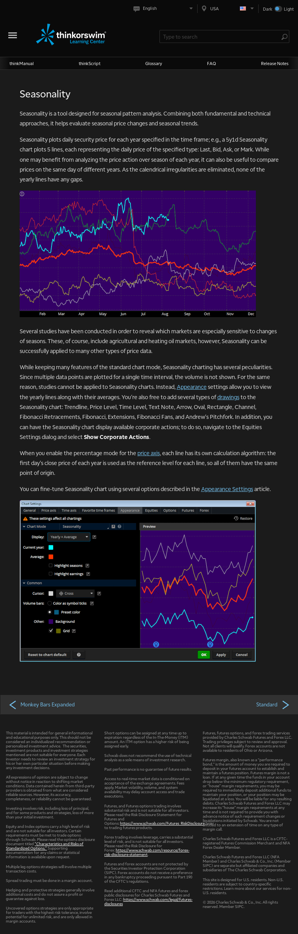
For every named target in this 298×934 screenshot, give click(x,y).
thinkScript (89, 63)
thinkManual (21, 63)
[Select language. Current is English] (164, 8)
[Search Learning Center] (220, 36)
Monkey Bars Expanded (41, 704)
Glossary (153, 63)
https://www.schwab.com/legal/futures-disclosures (148, 901)
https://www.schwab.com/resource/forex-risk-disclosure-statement (146, 852)
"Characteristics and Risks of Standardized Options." (44, 845)
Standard (273, 704)
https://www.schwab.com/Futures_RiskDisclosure (162, 823)
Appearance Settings (227, 488)
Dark (267, 9)
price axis (148, 452)
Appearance (192, 386)
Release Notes (275, 63)
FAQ (211, 63)
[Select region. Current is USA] (228, 8)
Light (289, 9)
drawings (228, 396)
